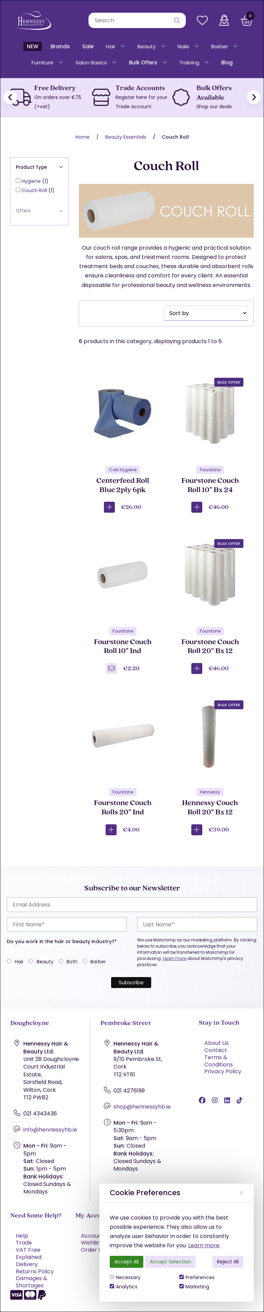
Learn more (203, 1245)
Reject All (228, 1261)
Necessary (125, 1277)
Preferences (197, 1277)
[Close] (241, 1193)
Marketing (194, 1286)
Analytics (123, 1286)
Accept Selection (170, 1261)
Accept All (127, 1261)
